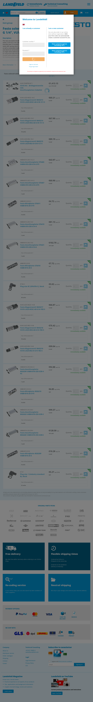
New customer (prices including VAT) (59, 51)
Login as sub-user (33, 64)
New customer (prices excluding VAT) (59, 44)
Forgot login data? (33, 66)
